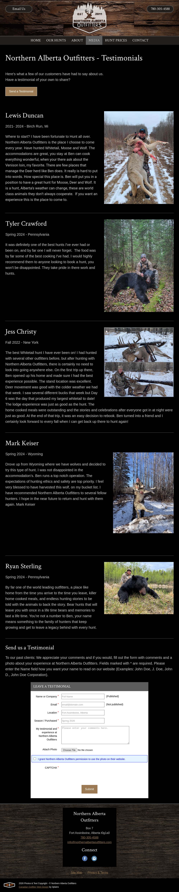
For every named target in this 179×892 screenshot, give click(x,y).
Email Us (19, 8)
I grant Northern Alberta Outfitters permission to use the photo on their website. (81, 759)
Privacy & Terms (97, 872)
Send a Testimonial (21, 91)
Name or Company (47, 696)
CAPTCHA (52, 767)
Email (55, 704)
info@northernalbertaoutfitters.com (89, 842)
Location (53, 712)
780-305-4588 (160, 8)
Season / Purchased (46, 720)
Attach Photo (50, 749)
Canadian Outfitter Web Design (34, 887)
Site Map (76, 872)
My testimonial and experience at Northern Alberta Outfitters (47, 733)
